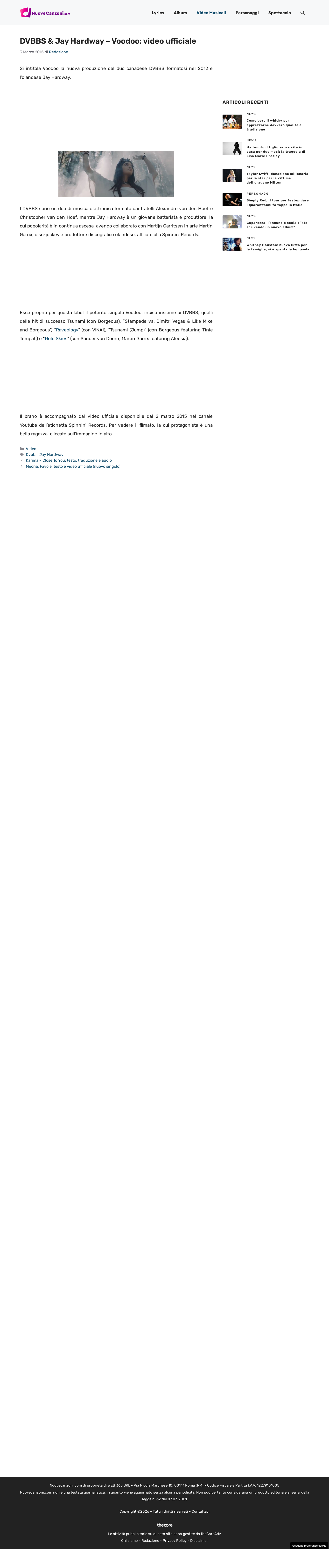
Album (180, 12)
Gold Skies (56, 338)
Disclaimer (199, 1540)
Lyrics (158, 12)
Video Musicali (211, 12)
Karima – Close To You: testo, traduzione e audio (69, 460)
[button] (302, 13)
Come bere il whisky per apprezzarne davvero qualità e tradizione (274, 125)
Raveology (67, 330)
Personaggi (247, 12)
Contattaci (201, 1511)
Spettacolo (279, 12)
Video (31, 448)
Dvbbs (31, 454)
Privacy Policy (175, 1540)
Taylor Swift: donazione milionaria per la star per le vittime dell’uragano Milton (277, 178)
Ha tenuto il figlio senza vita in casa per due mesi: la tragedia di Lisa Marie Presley (276, 151)
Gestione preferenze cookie (309, 1545)
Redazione (150, 1540)
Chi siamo (129, 1540)
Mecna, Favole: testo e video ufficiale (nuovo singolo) (73, 466)
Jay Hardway (51, 454)
